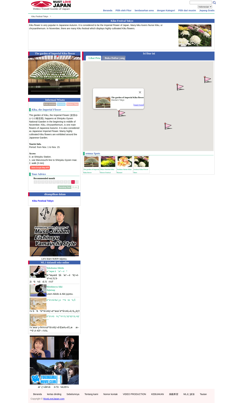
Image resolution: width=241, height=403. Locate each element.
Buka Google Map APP (40, 168)
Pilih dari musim (187, 10)
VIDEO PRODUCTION (134, 394)
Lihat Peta (94, 58)
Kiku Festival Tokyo (39, 16)
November (61, 104)
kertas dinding (54, 394)
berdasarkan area (144, 10)
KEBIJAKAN (157, 394)
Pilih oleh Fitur (123, 10)
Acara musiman (50, 104)
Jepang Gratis (207, 10)
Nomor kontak (110, 394)
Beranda (107, 10)
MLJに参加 (189, 394)
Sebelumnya (73, 394)
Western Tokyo (72, 104)
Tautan (203, 394)
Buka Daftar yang (115, 58)
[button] (168, 126)
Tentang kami (91, 394)
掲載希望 (173, 394)
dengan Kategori (166, 10)
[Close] (140, 92)
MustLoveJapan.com (53, 398)
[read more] (138, 105)
